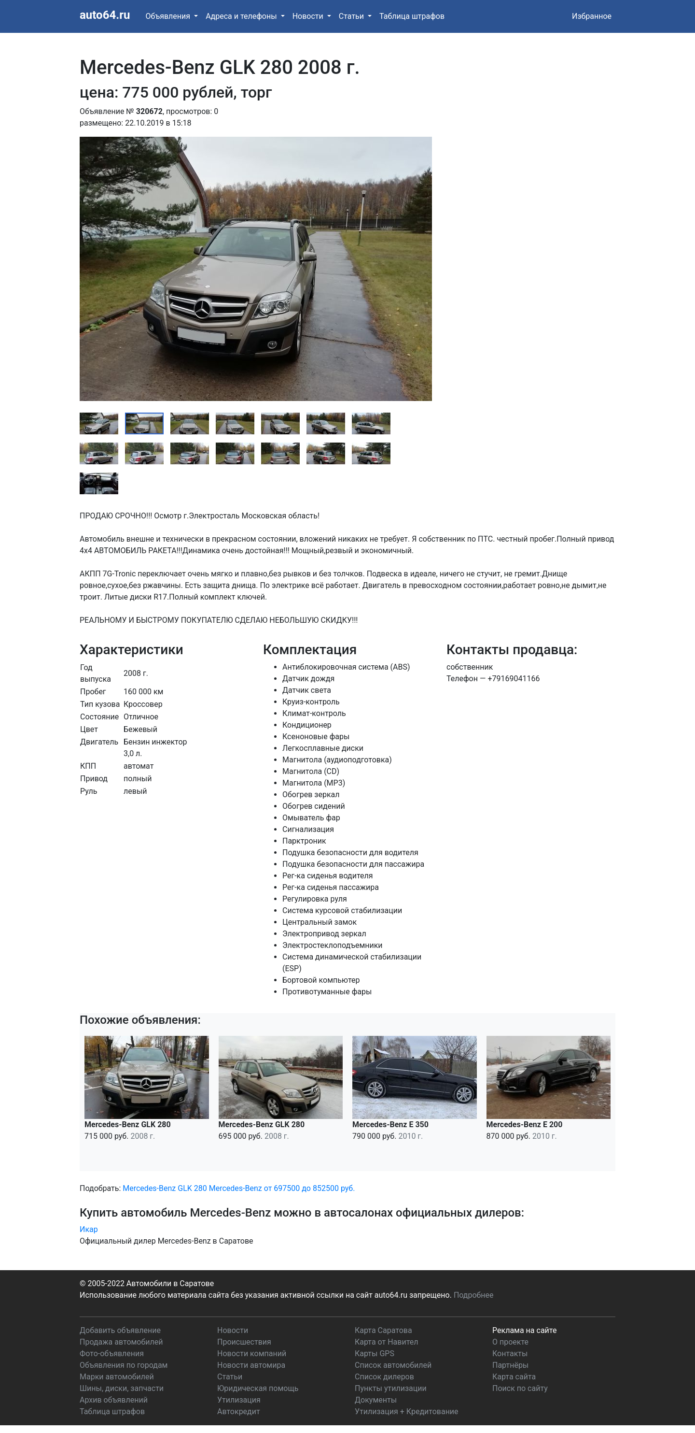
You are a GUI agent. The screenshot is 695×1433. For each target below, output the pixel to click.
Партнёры (510, 1365)
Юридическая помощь (257, 1388)
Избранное (592, 16)
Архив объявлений (114, 1399)
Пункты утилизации (391, 1388)
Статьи (229, 1376)
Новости (232, 1330)
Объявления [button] (168, 16)
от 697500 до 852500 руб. (309, 1188)
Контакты (510, 1353)
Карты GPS (374, 1353)
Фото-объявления (112, 1353)
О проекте (510, 1342)
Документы (376, 1399)
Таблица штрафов (412, 16)
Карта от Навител (386, 1342)
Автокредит (238, 1411)
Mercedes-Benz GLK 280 (165, 1188)
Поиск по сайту (520, 1388)
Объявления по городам (123, 1365)
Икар (89, 1229)
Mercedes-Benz (235, 1188)
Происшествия (244, 1342)
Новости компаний (251, 1353)
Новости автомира (251, 1365)
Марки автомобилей (117, 1376)
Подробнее (474, 1295)
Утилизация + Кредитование (407, 1411)
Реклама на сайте (524, 1330)
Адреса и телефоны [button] (242, 16)
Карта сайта (514, 1376)
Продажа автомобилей (121, 1342)
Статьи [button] (352, 16)
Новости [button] (308, 16)
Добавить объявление (120, 1330)
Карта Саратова (383, 1330)
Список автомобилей (393, 1365)
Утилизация (239, 1399)
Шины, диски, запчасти (122, 1388)
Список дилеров (384, 1376)
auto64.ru (105, 15)
